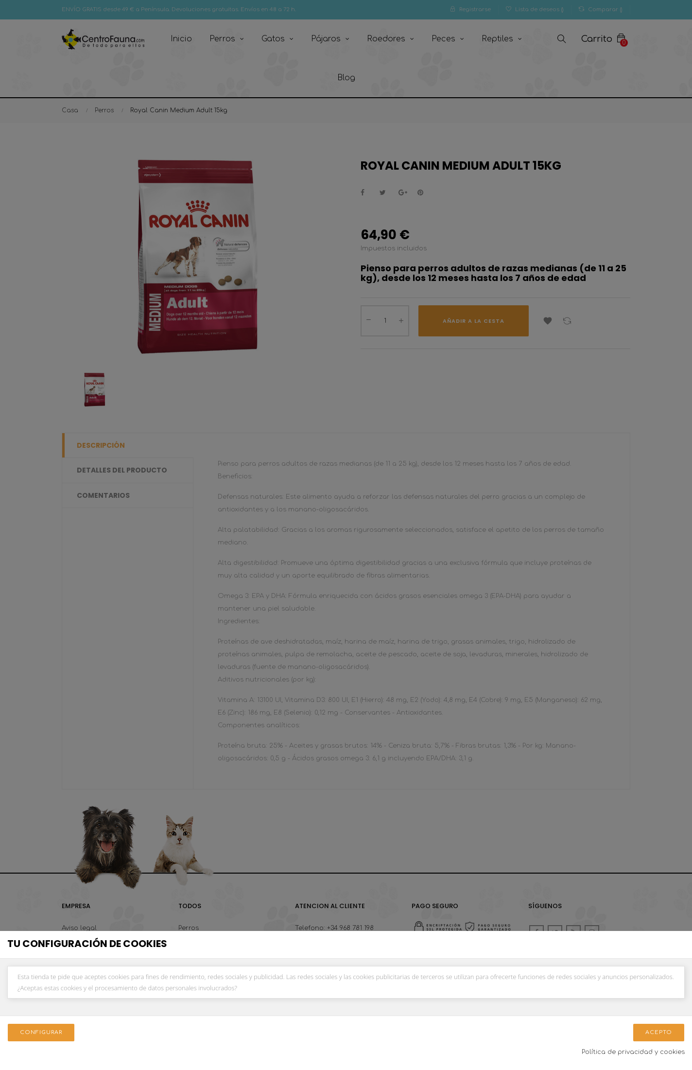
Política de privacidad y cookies (633, 1052)
